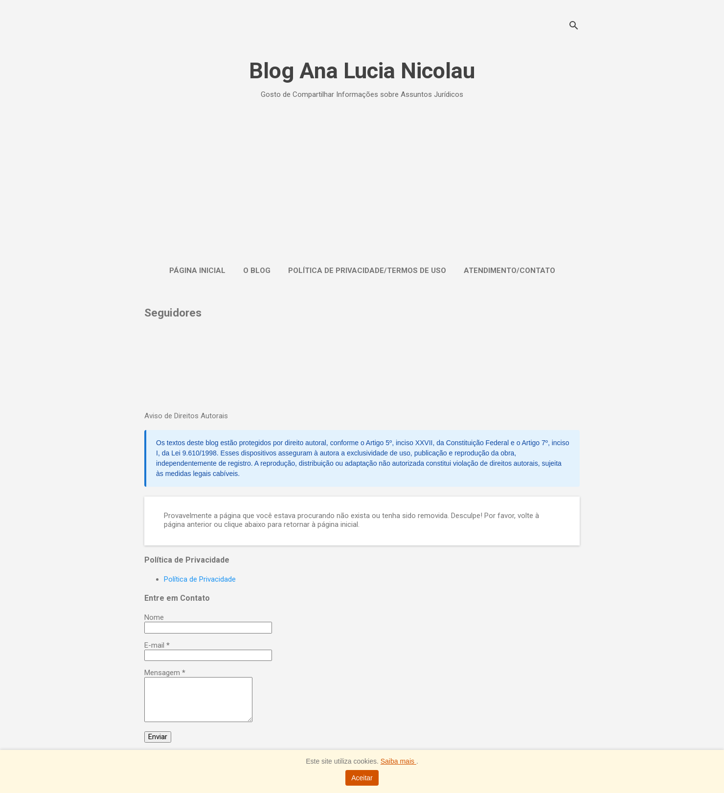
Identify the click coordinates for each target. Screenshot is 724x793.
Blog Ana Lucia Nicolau (362, 71)
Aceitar (362, 778)
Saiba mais (398, 761)
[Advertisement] (362, 180)
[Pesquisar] (574, 27)
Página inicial (197, 270)
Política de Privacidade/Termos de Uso (367, 270)
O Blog (257, 270)
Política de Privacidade (200, 579)
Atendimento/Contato (509, 270)
